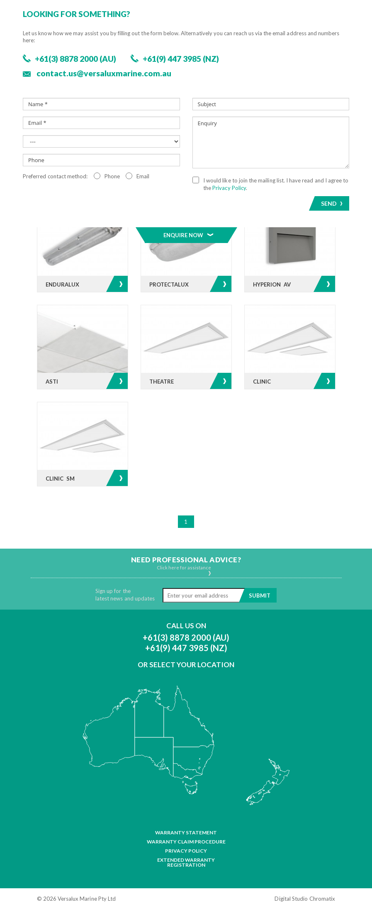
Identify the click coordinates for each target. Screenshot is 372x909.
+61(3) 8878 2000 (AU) (186, 637)
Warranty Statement (186, 832)
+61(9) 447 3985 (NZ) (186, 648)
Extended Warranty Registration (186, 863)
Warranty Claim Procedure (186, 841)
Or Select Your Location (186, 664)
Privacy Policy (186, 850)
